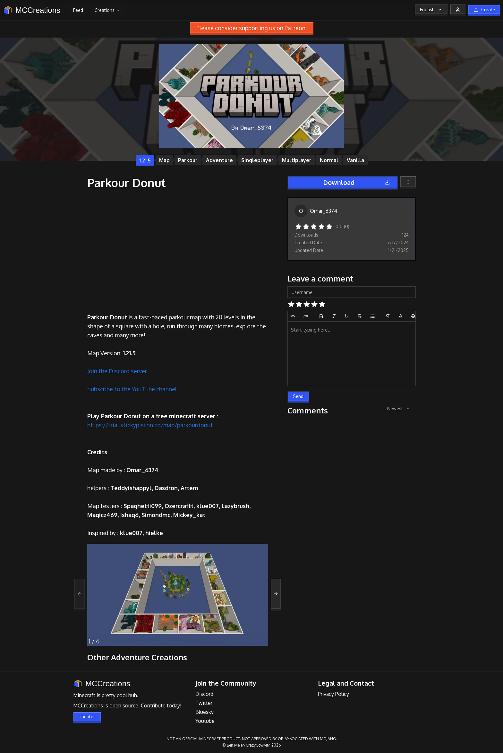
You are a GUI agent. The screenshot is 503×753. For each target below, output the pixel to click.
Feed (78, 10)
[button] (298, 226)
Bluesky (204, 712)
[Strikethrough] (359, 316)
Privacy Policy (333, 694)
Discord (204, 694)
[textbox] (351, 354)
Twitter (203, 703)
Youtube (205, 721)
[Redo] (306, 316)
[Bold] (321, 316)
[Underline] (347, 316)
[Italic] (334, 316)
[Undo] (293, 316)
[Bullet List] (372, 316)
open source (123, 705)
